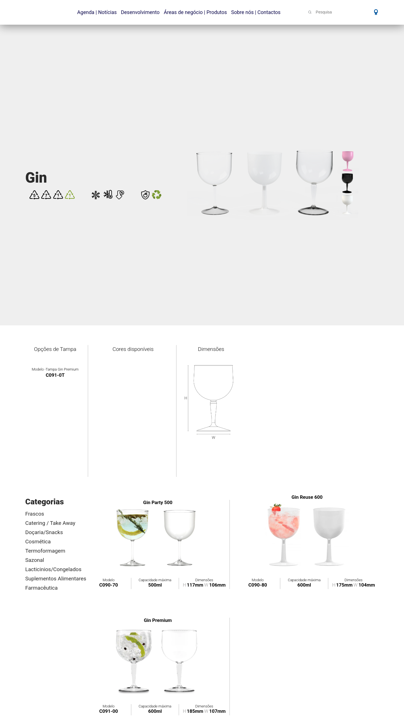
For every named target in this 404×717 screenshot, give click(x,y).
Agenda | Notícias (97, 12)
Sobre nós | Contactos (256, 12)
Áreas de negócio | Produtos (195, 12)
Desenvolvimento (140, 12)
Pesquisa (324, 12)
